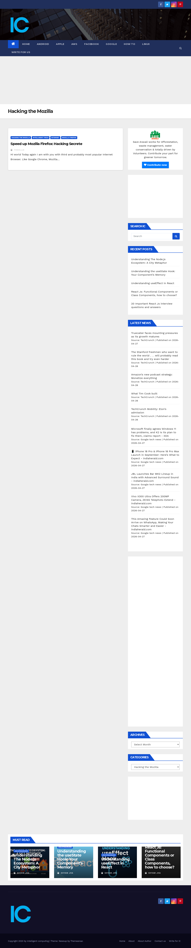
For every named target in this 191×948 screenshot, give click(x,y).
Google (111, 44)
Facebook (91, 44)
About (131, 941)
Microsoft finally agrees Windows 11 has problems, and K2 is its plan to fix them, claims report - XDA (153, 432)
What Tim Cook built (144, 393)
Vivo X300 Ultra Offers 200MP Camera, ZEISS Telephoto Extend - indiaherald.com (153, 500)
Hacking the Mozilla (20, 137)
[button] (180, 48)
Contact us (160, 941)
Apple (60, 44)
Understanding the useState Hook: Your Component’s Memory (71, 859)
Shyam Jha (22, 873)
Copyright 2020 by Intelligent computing (28, 941)
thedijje (17, 150)
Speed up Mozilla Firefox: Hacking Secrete (46, 144)
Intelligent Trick (41, 137)
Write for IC (175, 941)
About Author (144, 941)
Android (43, 44)
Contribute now (155, 164)
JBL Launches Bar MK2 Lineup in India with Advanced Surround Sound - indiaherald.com (155, 477)
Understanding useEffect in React (152, 283)
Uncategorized (21, 851)
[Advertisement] (95, 80)
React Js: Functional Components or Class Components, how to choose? (159, 857)
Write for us (20, 52)
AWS (74, 44)
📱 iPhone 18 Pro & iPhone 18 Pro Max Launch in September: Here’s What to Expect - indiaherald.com (155, 455)
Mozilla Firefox (69, 137)
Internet (55, 137)
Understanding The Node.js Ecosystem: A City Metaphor (28, 861)
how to (129, 44)
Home (26, 44)
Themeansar (77, 941)
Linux (146, 44)
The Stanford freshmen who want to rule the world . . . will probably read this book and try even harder (154, 355)
